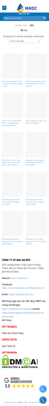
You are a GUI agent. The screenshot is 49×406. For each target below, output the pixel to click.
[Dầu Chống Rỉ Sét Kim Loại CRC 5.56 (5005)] (36, 105)
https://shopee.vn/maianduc (17, 308)
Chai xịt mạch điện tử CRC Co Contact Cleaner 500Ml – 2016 (12, 83)
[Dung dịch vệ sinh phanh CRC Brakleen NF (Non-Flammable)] (36, 144)
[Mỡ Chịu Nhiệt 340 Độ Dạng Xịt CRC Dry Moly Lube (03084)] (36, 184)
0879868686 (9, 352)
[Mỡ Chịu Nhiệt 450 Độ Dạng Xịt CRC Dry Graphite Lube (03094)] (12, 223)
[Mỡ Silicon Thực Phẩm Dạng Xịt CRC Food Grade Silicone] (36, 223)
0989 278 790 (24, 14)
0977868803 (9, 326)
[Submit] (44, 18)
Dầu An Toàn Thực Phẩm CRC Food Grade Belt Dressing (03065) (11, 123)
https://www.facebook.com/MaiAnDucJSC (23, 288)
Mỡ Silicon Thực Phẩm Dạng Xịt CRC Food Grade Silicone (36, 241)
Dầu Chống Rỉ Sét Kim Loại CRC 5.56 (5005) (36, 122)
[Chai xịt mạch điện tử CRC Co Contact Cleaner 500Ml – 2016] (12, 66)
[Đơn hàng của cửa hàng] (24, 41)
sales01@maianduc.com (21, 294)
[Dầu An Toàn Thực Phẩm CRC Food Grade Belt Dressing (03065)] (12, 105)
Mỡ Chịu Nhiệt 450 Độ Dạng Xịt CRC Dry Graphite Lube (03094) (12, 241)
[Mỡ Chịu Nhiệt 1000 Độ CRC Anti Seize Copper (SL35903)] (12, 184)
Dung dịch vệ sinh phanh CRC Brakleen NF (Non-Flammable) (35, 162)
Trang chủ (21, 25)
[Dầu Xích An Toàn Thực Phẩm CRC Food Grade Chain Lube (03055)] (12, 144)
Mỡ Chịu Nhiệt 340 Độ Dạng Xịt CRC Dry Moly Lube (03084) (34, 202)
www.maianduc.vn (19, 278)
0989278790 (9, 339)
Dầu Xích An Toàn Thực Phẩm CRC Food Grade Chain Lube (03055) (11, 162)
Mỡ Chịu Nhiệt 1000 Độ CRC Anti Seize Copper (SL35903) (11, 202)
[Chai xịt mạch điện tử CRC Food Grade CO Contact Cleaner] (36, 66)
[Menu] (4, 8)
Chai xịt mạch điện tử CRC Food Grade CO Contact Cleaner (36, 83)
